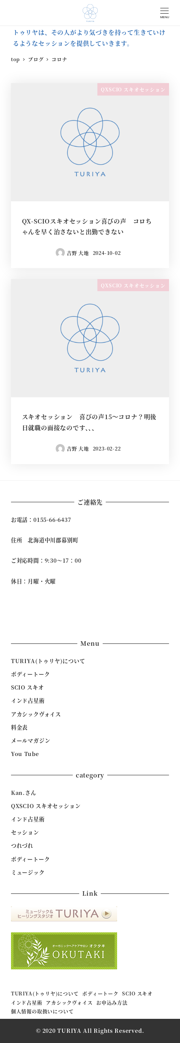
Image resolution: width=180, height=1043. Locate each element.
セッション (25, 832)
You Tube (25, 754)
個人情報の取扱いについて (42, 1011)
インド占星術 (28, 700)
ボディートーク (30, 674)
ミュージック (28, 872)
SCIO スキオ (27, 687)
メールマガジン (30, 740)
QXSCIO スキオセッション (46, 806)
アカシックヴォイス (36, 714)
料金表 (19, 727)
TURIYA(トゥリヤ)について (48, 661)
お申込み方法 (112, 1002)
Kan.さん (23, 792)
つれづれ (22, 845)
